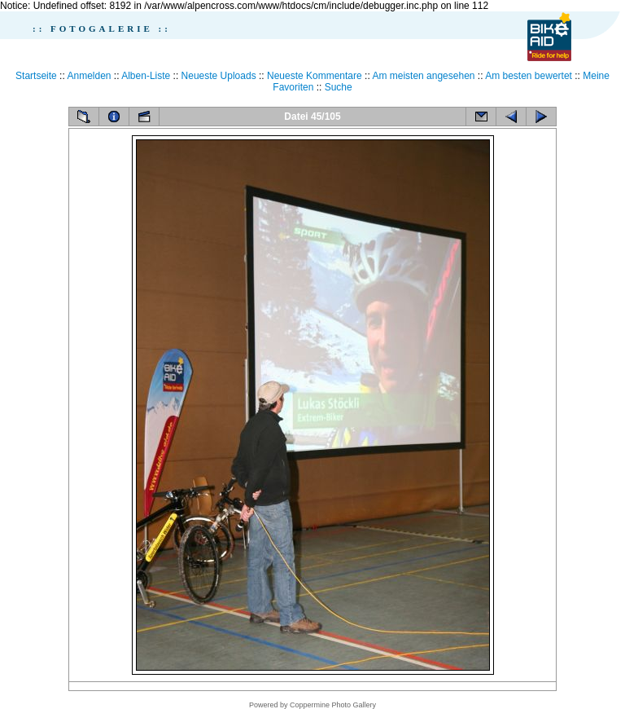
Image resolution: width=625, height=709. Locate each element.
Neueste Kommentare (314, 75)
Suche (338, 87)
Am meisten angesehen (423, 75)
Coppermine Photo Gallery (333, 705)
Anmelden (89, 75)
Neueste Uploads (218, 75)
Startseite (36, 75)
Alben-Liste (145, 75)
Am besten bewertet (528, 75)
